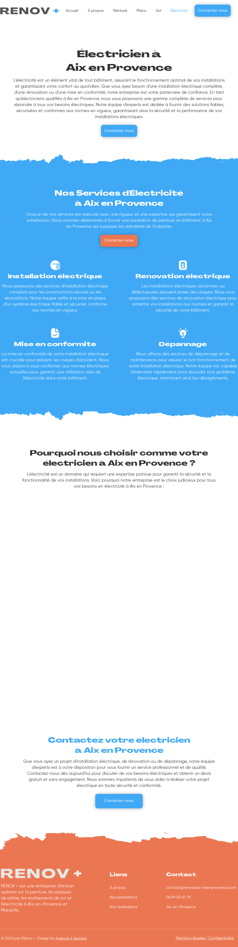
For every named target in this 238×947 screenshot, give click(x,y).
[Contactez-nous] (213, 11)
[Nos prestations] (133, 898)
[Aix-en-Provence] (190, 907)
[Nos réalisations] (133, 907)
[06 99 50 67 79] (190, 898)
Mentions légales (191, 938)
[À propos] (133, 888)
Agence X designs (71, 938)
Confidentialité (221, 938)
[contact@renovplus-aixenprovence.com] (201, 888)
